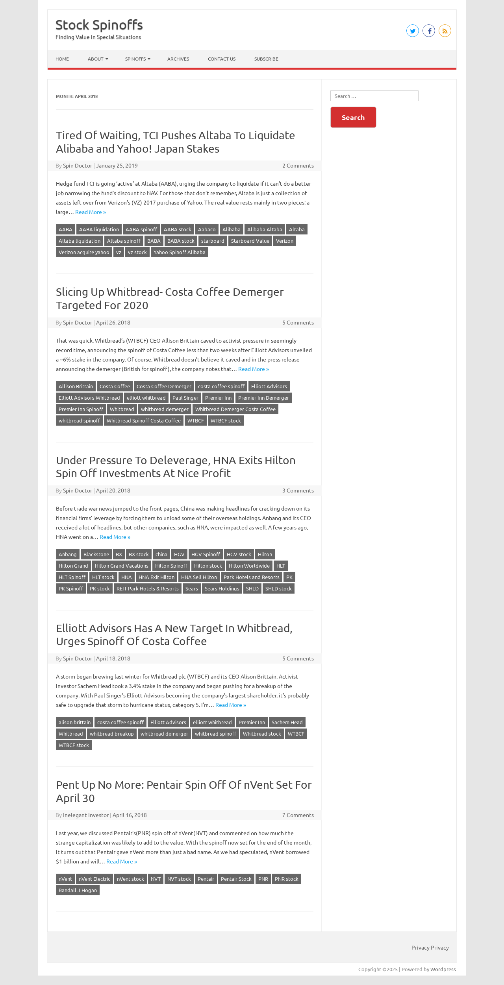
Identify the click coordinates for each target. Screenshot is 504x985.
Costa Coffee (115, 386)
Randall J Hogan (78, 890)
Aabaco (207, 229)
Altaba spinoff (124, 240)
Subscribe (266, 58)
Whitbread (122, 409)
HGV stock (239, 554)
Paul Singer (185, 397)
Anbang (68, 554)
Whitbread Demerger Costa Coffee (235, 409)
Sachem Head (287, 722)
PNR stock (286, 878)
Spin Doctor (77, 165)
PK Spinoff (71, 588)
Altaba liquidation (79, 240)
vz (118, 252)
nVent (65, 878)
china (161, 554)
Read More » (90, 211)
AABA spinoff (141, 229)
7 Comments (298, 814)
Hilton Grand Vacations (121, 565)
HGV (179, 554)
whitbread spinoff (79, 420)
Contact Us (221, 58)
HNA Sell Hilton (199, 577)
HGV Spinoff (205, 554)
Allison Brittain (76, 386)
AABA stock (177, 229)
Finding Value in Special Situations (98, 36)
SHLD (252, 588)
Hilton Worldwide (249, 565)
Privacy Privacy (430, 947)
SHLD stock (278, 588)
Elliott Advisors (269, 386)
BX (119, 554)
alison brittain (75, 722)
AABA (65, 229)
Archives (178, 58)
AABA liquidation (99, 229)
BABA (154, 240)
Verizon (284, 240)
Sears (191, 588)
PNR (263, 878)
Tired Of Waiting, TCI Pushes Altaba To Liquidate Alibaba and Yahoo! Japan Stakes (175, 142)
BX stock (139, 554)
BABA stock (181, 240)
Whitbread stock (262, 733)
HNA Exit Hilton (156, 577)
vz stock (137, 252)
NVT (156, 878)
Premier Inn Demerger (263, 397)
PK (289, 577)
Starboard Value (250, 240)
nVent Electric (94, 878)
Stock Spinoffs (99, 24)
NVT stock (179, 878)
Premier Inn (218, 397)
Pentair (206, 878)
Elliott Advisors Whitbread (89, 397)
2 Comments (298, 165)
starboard (212, 240)
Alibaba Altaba (264, 229)
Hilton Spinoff (171, 565)
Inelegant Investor (86, 814)
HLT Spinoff (72, 577)
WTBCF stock (226, 420)
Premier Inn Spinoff (81, 409)
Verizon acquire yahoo (84, 252)
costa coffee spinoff (221, 386)
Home (62, 58)
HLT (280, 565)
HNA (126, 577)
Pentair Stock (236, 878)
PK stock (100, 588)
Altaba (297, 229)
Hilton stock (208, 565)
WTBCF (195, 420)
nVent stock (130, 878)
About (96, 58)
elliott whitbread (146, 397)
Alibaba (231, 229)
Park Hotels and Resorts (252, 577)
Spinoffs (135, 58)
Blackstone (96, 554)
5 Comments (298, 322)
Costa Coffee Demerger (164, 386)
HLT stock (103, 577)
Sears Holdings (222, 588)
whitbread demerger (165, 409)
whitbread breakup (112, 733)
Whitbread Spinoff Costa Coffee (144, 420)
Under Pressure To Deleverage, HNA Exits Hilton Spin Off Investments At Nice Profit (176, 467)
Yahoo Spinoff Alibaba (180, 252)
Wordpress (443, 969)
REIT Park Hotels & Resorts (148, 588)
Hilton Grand (73, 565)
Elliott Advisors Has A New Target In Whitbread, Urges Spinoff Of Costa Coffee (174, 635)
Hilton (265, 554)
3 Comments (298, 490)
